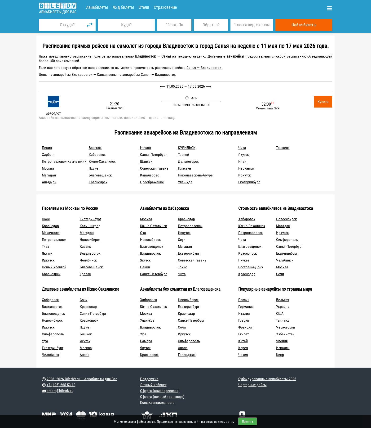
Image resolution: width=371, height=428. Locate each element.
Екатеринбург (249, 182)
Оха (143, 232)
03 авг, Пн (174, 24)
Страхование (165, 7)
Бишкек (86, 334)
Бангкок (95, 147)
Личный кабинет (153, 385)
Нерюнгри (246, 168)
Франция (245, 327)
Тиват (46, 246)
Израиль (283, 348)
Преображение (152, 182)
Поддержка (149, 379)
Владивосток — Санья (89, 74)
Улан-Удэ (185, 182)
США (279, 313)
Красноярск (98, 182)
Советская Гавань (154, 168)
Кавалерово (149, 175)
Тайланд (282, 320)
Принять (247, 421)
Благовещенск (100, 175)
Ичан (242, 161)
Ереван (85, 274)
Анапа (84, 354)
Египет (243, 334)
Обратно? (211, 24)
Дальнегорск (188, 161)
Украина (282, 306)
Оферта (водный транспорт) (162, 396)
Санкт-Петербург (153, 154)
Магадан (49, 175)
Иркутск (244, 175)
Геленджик (187, 354)
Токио (182, 267)
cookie (151, 421)
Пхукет (94, 168)
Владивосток (90, 253)
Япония (282, 341)
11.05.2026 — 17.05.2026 (185, 86)
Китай (243, 341)
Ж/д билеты (123, 7)
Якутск (243, 154)
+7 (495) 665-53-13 (61, 385)
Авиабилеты (97, 7)
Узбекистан (285, 334)
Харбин (47, 154)
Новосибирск (90, 239)
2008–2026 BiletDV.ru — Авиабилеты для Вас (82, 379)
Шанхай (146, 161)
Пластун (184, 168)
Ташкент (283, 147)
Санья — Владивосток (203, 67)
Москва (48, 168)
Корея (243, 348)
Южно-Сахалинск (102, 161)
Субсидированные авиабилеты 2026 (267, 379)
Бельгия (282, 299)
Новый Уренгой (54, 267)
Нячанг (145, 147)
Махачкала (51, 232)
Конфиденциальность (157, 402)
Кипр (280, 354)
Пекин (47, 147)
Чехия (243, 354)
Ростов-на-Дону (250, 267)
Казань (85, 246)
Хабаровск (97, 154)
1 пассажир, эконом (252, 24)
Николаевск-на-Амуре (195, 175)
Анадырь (49, 182)
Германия (246, 306)
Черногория (285, 327)
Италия (244, 313)
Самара (146, 341)
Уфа (45, 341)
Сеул (182, 239)
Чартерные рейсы (252, 385)
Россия (243, 299)
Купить (323, 101)
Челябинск (88, 260)
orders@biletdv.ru (60, 390)
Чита (242, 147)
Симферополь (287, 239)
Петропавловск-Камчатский (64, 161)
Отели (144, 7)
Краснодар (50, 226)
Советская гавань (192, 260)
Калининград (90, 226)
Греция (243, 320)
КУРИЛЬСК (186, 147)
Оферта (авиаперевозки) (160, 390)
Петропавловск (54, 239)
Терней (183, 154)
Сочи (46, 219)
